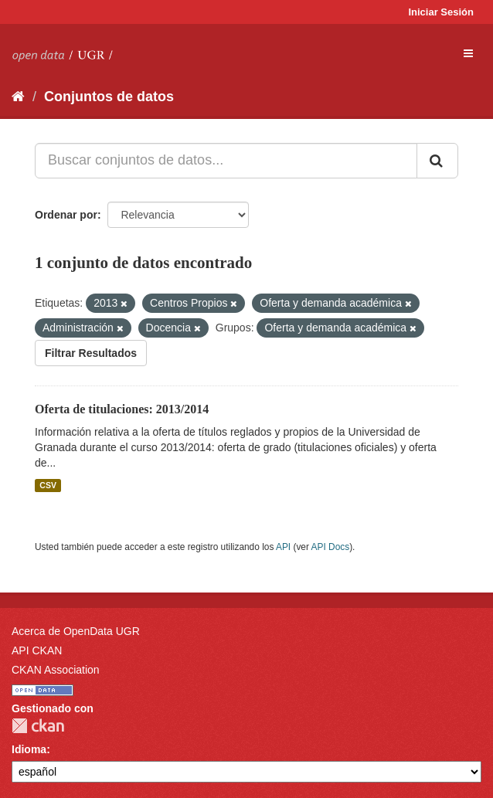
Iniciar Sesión (441, 12)
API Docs (330, 547)
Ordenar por (66, 215)
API (283, 547)
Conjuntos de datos (109, 96)
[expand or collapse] (468, 53)
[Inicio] (18, 96)
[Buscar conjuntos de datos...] (226, 160)
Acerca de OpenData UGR (76, 631)
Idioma (29, 749)
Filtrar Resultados (91, 353)
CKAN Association (56, 670)
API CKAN (37, 650)
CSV (47, 485)
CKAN (38, 726)
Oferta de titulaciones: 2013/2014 (122, 409)
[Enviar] (437, 160)
